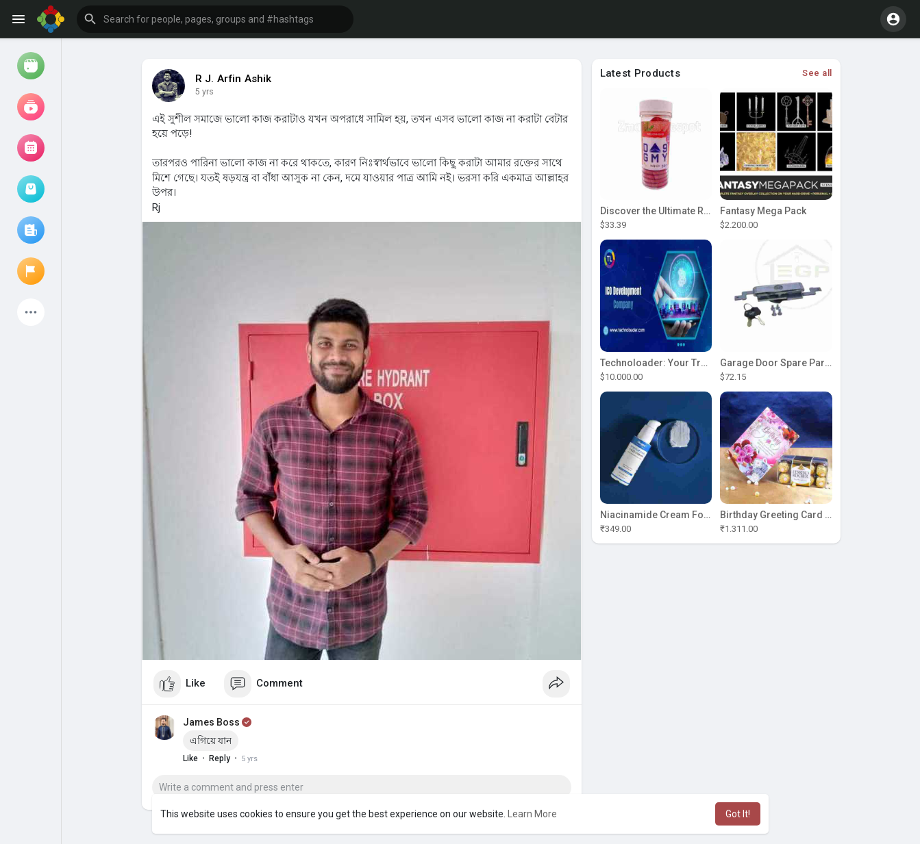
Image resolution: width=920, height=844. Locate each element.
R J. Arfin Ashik (233, 79)
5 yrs (204, 92)
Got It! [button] (737, 813)
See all (817, 73)
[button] (215, 19)
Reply (219, 758)
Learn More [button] (532, 813)
